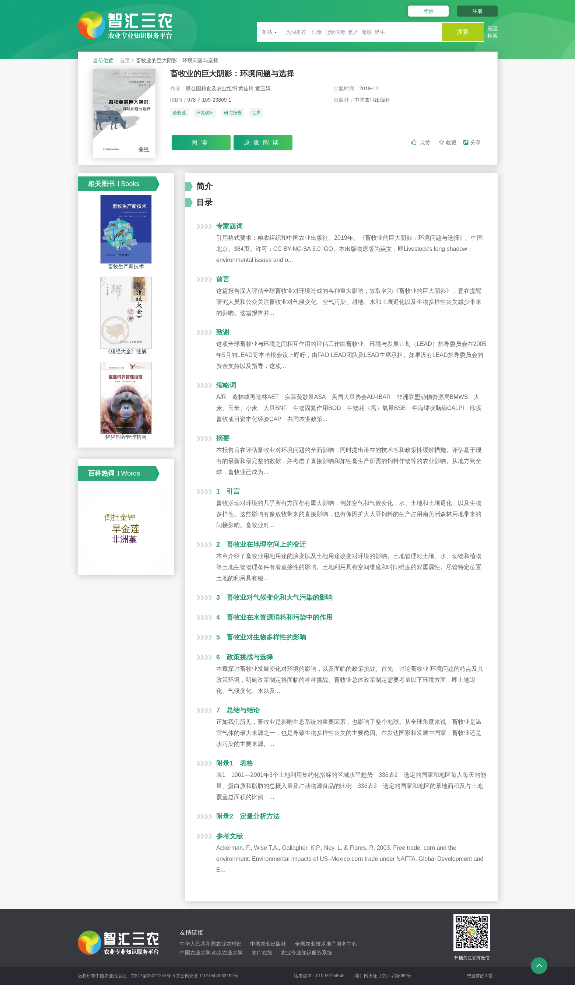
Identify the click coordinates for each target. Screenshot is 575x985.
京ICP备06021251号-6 (153, 975)
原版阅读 (263, 142)
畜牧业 (179, 113)
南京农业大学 (227, 953)
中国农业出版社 (268, 944)
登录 (427, 11)
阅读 (201, 142)
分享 (472, 143)
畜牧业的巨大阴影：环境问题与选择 (235, 73)
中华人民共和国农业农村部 (211, 944)
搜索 (461, 32)
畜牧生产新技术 (126, 266)
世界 (256, 113)
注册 (477, 11)
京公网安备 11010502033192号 (207, 975)
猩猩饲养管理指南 (126, 437)
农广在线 (262, 953)
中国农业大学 (195, 953)
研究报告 (233, 113)
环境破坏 (205, 113)
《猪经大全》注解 (126, 351)
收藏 (448, 143)
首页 (125, 60)
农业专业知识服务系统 (306, 953)
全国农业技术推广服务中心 (326, 944)
